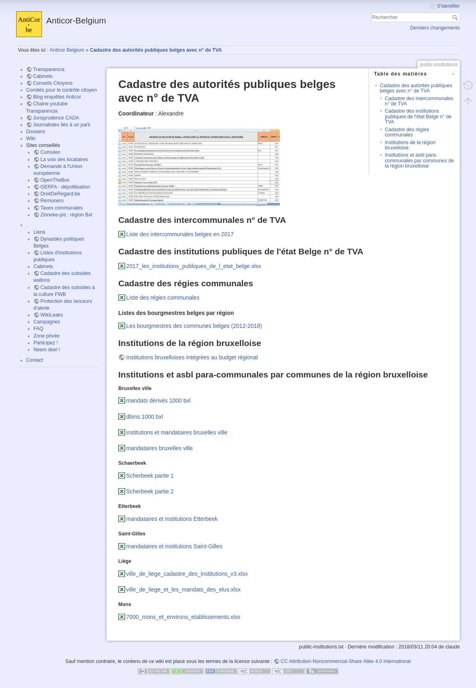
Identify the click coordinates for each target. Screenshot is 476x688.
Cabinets (43, 266)
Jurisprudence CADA (56, 118)
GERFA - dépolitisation (65, 187)
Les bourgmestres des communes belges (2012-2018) (194, 326)
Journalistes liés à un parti (61, 125)
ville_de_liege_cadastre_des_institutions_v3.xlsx (187, 574)
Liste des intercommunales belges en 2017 (180, 234)
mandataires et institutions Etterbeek (172, 519)
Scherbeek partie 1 (150, 475)
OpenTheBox (54, 180)
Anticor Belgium (67, 50)
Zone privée (47, 336)
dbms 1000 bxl (144, 416)
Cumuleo (50, 152)
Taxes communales (61, 208)
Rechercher (456, 17)
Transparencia (49, 69)
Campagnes (47, 322)
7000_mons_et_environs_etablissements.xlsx (183, 617)
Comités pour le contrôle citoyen (61, 90)
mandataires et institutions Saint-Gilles (174, 546)
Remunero (51, 200)
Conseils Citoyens (53, 83)
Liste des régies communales (162, 297)
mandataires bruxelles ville (159, 448)
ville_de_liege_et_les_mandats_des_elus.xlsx (183, 589)
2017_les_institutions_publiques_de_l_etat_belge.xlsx (193, 266)
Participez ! (46, 343)
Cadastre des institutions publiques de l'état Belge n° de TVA (418, 116)
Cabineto (43, 76)
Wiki (31, 138)
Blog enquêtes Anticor (57, 97)
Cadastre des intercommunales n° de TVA (419, 101)
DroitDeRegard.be (60, 194)
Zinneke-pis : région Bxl (66, 215)
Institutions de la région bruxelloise (410, 145)
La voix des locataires (64, 159)
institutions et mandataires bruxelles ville (177, 432)
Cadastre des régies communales (407, 132)
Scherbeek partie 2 (150, 491)
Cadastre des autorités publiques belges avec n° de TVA (156, 50)
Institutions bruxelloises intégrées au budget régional (192, 357)
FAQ (39, 328)
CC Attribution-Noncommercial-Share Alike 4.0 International (346, 661)
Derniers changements (435, 28)
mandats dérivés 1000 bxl (158, 400)
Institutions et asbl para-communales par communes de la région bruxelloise (419, 160)
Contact (34, 360)
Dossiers (36, 131)
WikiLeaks (51, 315)
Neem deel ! (47, 349)
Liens (39, 232)
